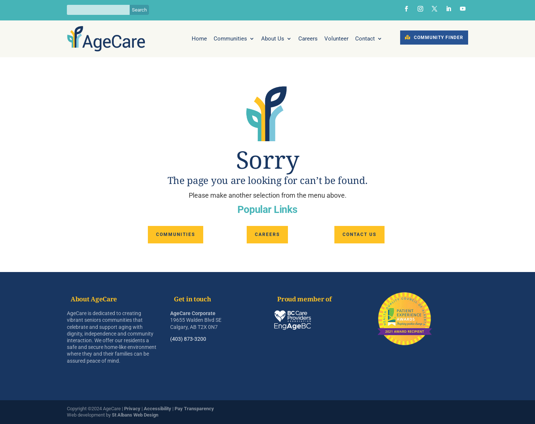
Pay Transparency (194, 408)
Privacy (132, 408)
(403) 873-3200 (188, 339)
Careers (308, 39)
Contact (365, 39)
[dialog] (521, 409)
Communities (230, 39)
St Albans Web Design (135, 415)
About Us (272, 39)
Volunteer (336, 39)
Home (199, 39)
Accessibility (157, 408)
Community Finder (438, 37)
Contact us (359, 234)
